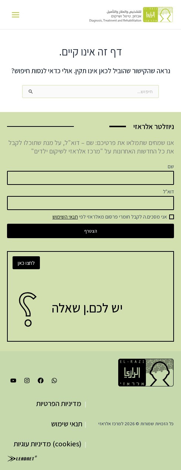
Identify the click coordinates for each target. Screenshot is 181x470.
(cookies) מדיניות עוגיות (47, 444)
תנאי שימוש (66, 424)
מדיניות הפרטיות (58, 403)
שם (171, 166)
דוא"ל (168, 191)
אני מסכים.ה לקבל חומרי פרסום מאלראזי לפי (109, 216)
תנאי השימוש (65, 216)
